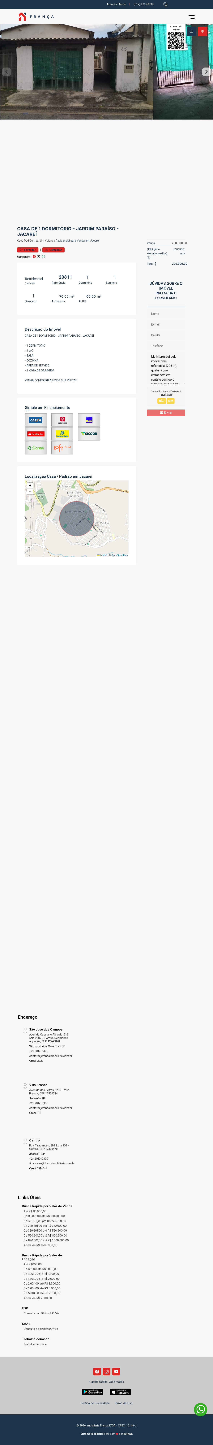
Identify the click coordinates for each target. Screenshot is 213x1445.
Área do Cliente (116, 4)
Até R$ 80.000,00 (35, 1211)
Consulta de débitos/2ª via (41, 1328)
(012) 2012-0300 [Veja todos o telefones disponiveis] (144, 4)
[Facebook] (97, 1371)
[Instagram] (106, 1371)
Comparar (53, 249)
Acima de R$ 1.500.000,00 (40, 1245)
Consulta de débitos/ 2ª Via (41, 1313)
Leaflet (102, 555)
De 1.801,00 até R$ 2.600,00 (42, 1278)
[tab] (191, 31)
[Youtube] (116, 1371)
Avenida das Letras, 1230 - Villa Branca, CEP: (49, 1091)
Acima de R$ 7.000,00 (38, 1298)
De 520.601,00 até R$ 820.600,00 (45, 1235)
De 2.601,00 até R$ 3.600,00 (42, 1283)
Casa (20, 240)
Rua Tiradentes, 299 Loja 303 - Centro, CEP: (49, 1147)
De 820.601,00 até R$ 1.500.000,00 (46, 1240)
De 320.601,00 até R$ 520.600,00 (45, 1230)
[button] (165, 4)
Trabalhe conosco (35, 1344)
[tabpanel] (106, 72)
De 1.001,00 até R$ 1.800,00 (41, 1273)
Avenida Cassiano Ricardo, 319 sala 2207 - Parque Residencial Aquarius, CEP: (49, 1038)
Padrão (28, 240)
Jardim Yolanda (45, 240)
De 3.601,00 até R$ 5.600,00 (42, 1288)
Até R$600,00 (33, 1264)
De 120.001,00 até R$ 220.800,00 (45, 1221)
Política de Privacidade (95, 1403)
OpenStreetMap (119, 555)
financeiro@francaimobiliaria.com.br (52, 1163)
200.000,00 (179, 243)
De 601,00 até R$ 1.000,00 (41, 1269)
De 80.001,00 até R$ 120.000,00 (44, 1216)
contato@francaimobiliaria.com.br (50, 1055)
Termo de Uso (123, 1403)
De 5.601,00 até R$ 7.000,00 (42, 1293)
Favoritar (28, 249)
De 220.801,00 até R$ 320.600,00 (45, 1225)
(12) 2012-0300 (38, 1051)
